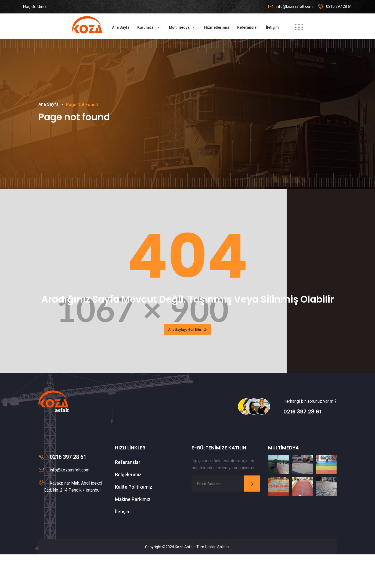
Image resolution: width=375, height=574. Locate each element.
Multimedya (179, 27)
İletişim (272, 27)
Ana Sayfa (120, 27)
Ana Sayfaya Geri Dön (187, 349)
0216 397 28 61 (339, 6)
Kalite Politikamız (133, 506)
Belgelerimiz (128, 494)
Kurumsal (145, 27)
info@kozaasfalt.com (294, 6)
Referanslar (247, 27)
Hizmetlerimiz (216, 27)
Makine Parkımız (132, 519)
